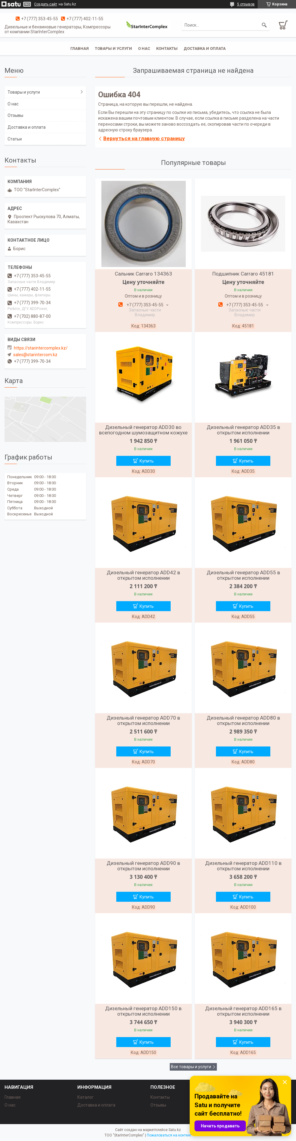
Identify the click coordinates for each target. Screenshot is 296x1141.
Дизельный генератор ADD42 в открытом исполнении (143, 575)
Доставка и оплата (205, 48)
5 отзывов (246, 4)
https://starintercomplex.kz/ (41, 348)
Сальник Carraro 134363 (143, 273)
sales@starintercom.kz (35, 354)
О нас (144, 48)
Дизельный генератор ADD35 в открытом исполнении (243, 429)
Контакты (167, 48)
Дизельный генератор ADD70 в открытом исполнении (143, 720)
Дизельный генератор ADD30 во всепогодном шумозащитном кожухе (143, 429)
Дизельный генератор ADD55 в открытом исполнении (243, 575)
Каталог (85, 1097)
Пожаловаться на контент (169, 1135)
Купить (147, 461)
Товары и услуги (113, 48)
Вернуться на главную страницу (144, 138)
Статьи (15, 139)
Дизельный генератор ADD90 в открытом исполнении (143, 865)
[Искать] (264, 25)
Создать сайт (45, 4)
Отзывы (15, 115)
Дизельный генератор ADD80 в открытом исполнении (243, 720)
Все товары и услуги (191, 1066)
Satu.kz (175, 1130)
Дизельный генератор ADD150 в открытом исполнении (143, 1011)
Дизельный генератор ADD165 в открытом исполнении (243, 1011)
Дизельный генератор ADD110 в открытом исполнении (243, 865)
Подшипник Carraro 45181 (243, 273)
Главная (79, 48)
